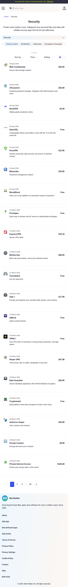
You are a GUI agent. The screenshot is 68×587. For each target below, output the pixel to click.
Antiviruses (37, 44)
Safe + (12, 297)
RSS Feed (6, 577)
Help (4, 571)
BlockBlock (14, 192)
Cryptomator (15, 401)
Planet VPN (14, 359)
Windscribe (14, 255)
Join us (50, 1)
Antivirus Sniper (16, 422)
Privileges (14, 213)
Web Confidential (17, 67)
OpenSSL (13, 129)
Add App (5, 521)
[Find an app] (10, 8)
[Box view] (60, 57)
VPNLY (12, 338)
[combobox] (44, 57)
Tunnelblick (14, 276)
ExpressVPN (15, 234)
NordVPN (13, 108)
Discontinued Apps (9, 528)
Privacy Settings (8, 552)
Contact (5, 564)
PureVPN (13, 150)
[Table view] (64, 57)
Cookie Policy (7, 558)
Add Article (6, 534)
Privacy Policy (8, 546)
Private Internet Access (20, 464)
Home (6, 16)
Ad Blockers (25, 44)
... (26, 483)
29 (30, 484)
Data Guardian (16, 380)
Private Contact (16, 443)
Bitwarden (14, 171)
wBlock (12, 317)
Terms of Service (9, 540)
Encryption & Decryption (54, 44)
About (4, 515)
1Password (14, 88)
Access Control (12, 44)
